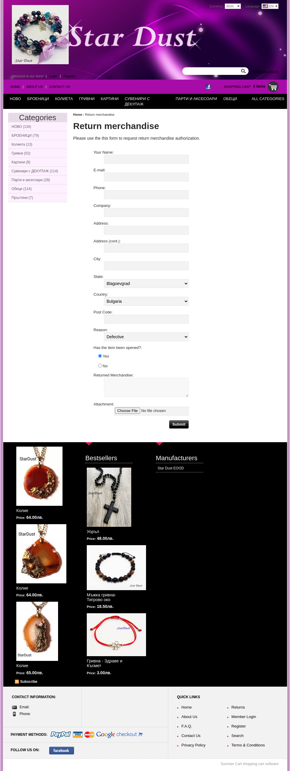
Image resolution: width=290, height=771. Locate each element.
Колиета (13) (22, 144)
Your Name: (104, 152)
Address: (101, 223)
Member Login (243, 716)
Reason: (101, 330)
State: (99, 276)
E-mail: (99, 170)
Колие (22, 510)
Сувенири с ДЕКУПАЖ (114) (35, 171)
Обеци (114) (22, 189)
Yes (103, 356)
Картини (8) (21, 162)
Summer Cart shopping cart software (249, 764)
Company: (102, 205)
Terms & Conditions (248, 745)
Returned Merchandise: (114, 375)
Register (69, 76)
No (103, 366)
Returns (238, 707)
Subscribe (28, 682)
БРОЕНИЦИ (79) (25, 135)
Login (53, 76)
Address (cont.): (107, 241)
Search (237, 735)
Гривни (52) (21, 153)
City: (97, 259)
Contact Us (59, 86)
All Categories (267, 98)
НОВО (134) (21, 127)
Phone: (100, 188)
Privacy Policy (193, 745)
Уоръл (93, 531)
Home (15, 86)
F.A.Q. (186, 726)
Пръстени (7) (22, 198)
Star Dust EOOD (171, 468)
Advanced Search (265, 71)
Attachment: (104, 404)
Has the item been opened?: (118, 347)
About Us (34, 86)
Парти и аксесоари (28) (31, 180)
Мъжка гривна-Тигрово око (101, 597)
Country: (101, 294)
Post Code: (103, 312)
